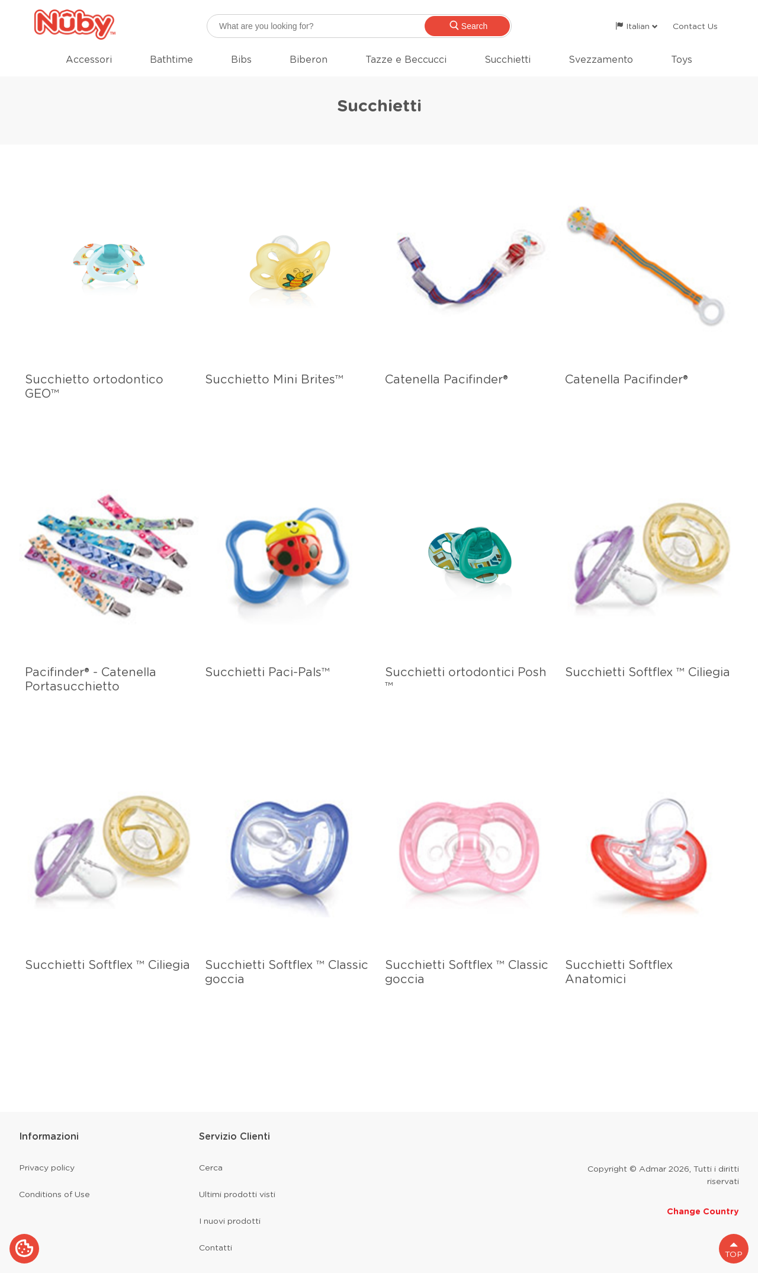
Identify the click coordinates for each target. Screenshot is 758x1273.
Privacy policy (47, 1167)
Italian (636, 26)
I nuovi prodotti (230, 1221)
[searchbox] (359, 26)
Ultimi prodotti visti (237, 1194)
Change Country (703, 1211)
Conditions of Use (54, 1194)
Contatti (215, 1247)
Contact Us (695, 26)
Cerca (211, 1167)
